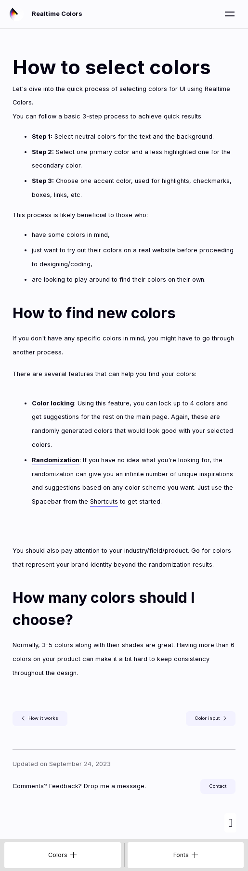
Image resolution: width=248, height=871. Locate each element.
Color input (210, 718)
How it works (40, 718)
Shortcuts (104, 501)
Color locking (53, 403)
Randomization (55, 460)
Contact (217, 786)
